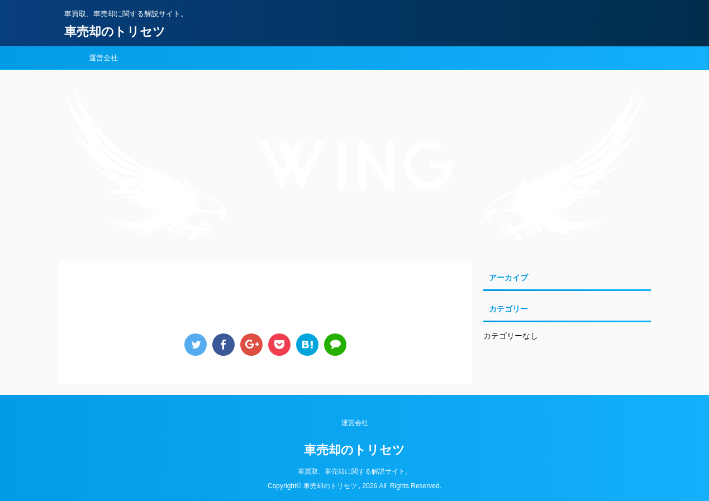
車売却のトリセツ (114, 32)
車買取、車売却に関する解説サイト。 (355, 471)
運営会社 (103, 58)
